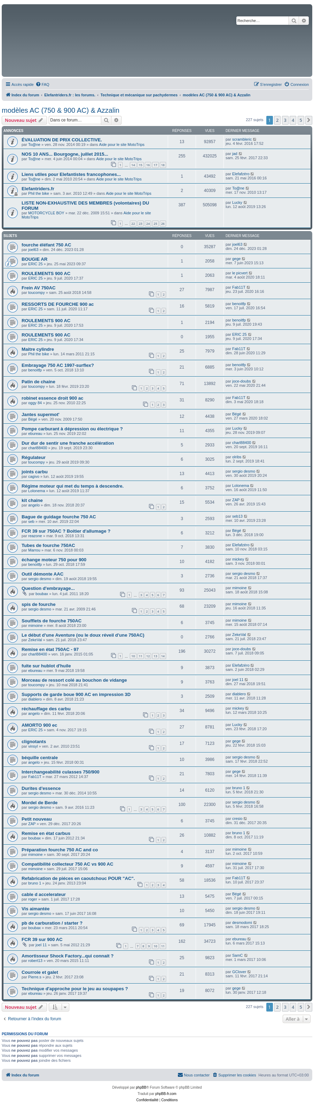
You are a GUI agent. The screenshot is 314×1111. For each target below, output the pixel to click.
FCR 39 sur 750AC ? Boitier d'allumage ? (66, 531)
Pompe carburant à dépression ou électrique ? (72, 428)
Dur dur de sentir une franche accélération (68, 443)
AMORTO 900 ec (39, 725)
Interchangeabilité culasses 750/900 (61, 772)
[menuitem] (42, 84)
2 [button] (277, 120)
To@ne (34, 144)
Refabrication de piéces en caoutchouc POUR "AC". (78, 878)
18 (163, 165)
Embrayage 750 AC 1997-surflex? (58, 365)
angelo (34, 505)
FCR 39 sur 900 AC (42, 939)
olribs (236, 457)
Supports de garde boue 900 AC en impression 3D (76, 694)
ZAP (236, 500)
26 (163, 223)
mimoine (239, 588)
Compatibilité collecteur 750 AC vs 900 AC (67, 864)
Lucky (237, 202)
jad (234, 153)
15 (140, 165)
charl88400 (37, 448)
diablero (35, 699)
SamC (237, 955)
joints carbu (35, 471)
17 (155, 165)
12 (148, 656)
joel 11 (237, 679)
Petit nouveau (37, 819)
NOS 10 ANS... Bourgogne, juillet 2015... (65, 154)
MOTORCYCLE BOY (46, 213)
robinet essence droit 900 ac (52, 398)
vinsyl (33, 746)
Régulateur (34, 457)
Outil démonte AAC (42, 574)
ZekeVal (35, 640)
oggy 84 (35, 403)
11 (140, 656)
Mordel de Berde (39, 802)
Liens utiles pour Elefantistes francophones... (71, 174)
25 (155, 223)
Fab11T (238, 287)
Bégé (32, 419)
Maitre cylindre (38, 349)
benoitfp (239, 304)
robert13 (35, 960)
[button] (308, 120)
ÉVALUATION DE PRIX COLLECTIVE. (62, 139)
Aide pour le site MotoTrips (121, 144)
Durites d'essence (41, 788)
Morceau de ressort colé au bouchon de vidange (74, 680)
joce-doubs (241, 381)
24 (148, 223)
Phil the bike (38, 193)
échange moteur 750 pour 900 (54, 559)
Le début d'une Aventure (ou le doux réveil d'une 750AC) (83, 635)
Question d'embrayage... (48, 588)
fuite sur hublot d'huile (46, 665)
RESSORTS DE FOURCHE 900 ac (58, 304)
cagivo (33, 476)
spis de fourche (38, 604)
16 (148, 165)
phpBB (141, 1087)
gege (236, 259)
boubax (42, 594)
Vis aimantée (35, 908)
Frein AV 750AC (38, 287)
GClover (239, 972)
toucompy (36, 292)
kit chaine (32, 500)
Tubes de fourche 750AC (48, 545)
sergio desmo (243, 471)
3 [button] (285, 120)
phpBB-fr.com (165, 1094)
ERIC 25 (35, 264)
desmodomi (242, 922)
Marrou (34, 550)
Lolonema (36, 491)
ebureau (35, 433)
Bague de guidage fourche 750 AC (59, 516)
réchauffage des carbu (46, 708)
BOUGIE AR (34, 259)
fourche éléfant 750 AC (46, 244)
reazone (35, 536)
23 (140, 223)
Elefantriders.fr (38, 188)
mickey (238, 559)
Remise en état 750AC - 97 (50, 649)
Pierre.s (34, 977)
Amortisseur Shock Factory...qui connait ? (67, 955)
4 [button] (293, 120)
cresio (237, 818)
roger (32, 899)
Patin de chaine (38, 381)
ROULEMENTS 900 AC (46, 273)
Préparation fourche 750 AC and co (60, 849)
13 (155, 656)
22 (133, 223)
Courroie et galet (40, 972)
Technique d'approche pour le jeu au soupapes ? (75, 988)
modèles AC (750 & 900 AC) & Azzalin (60, 110)
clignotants (34, 741)
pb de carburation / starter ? (52, 923)
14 (133, 165)
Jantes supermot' (41, 414)
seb (31, 521)
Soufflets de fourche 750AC (51, 620)
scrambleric (242, 139)
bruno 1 (238, 788)
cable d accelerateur (44, 894)
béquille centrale (40, 757)
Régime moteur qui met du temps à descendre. (73, 486)
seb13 (237, 516)
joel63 (33, 249)
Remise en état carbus (46, 833)
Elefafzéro (241, 174)
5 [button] (301, 120)
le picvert (240, 273)
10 (133, 656)
